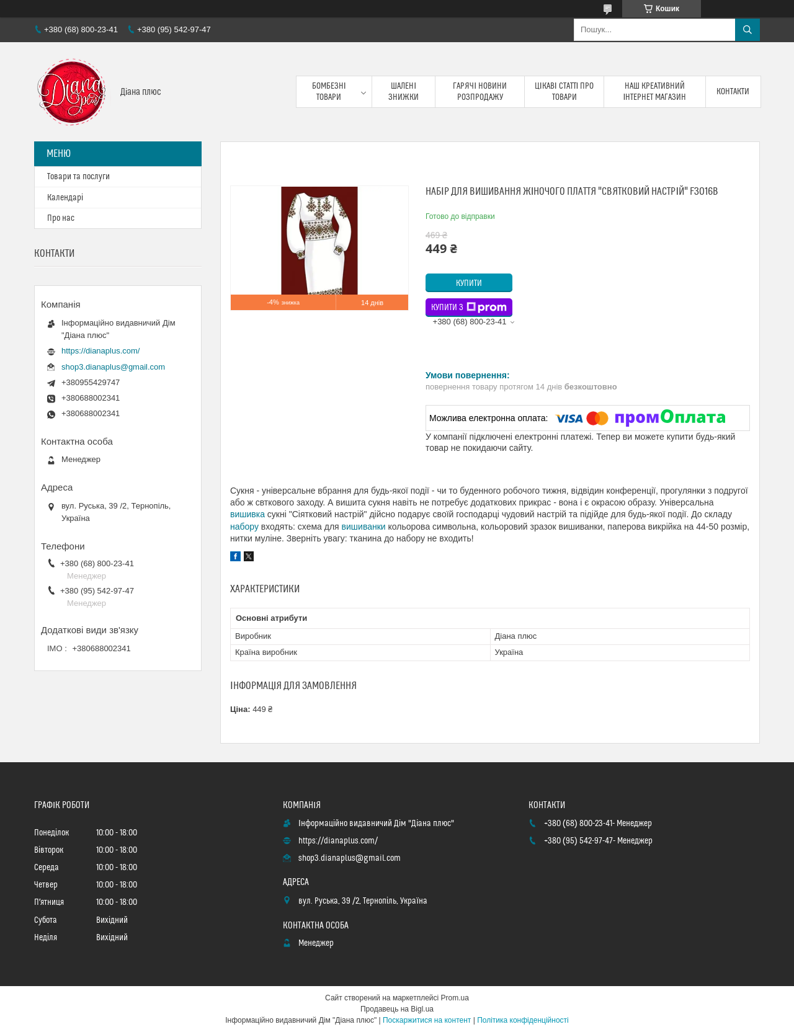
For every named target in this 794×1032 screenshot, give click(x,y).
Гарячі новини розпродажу (480, 91)
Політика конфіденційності (523, 1020)
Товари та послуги (78, 177)
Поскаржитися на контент (427, 1020)
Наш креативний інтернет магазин (655, 91)
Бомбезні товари (329, 91)
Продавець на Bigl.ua (397, 1009)
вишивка (247, 514)
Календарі (65, 198)
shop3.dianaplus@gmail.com (113, 366)
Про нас (60, 218)
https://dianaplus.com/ (100, 350)
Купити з (469, 307)
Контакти (732, 92)
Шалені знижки (403, 91)
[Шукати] (747, 30)
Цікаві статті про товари (564, 91)
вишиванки (364, 527)
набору (244, 527)
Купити (469, 283)
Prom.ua (455, 998)
